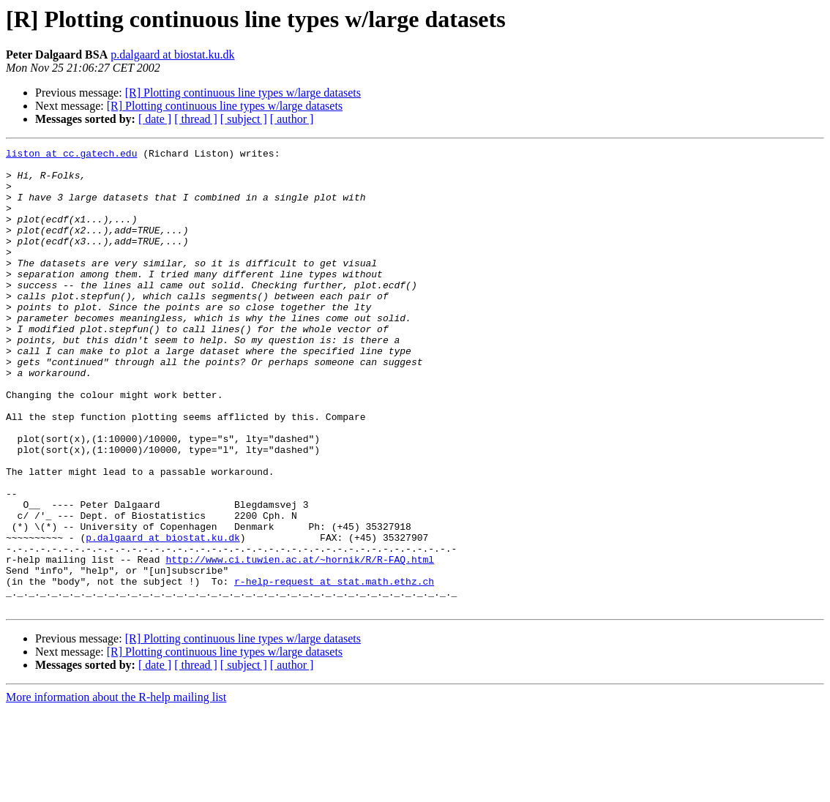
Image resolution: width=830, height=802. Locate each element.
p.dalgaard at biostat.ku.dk (172, 54)
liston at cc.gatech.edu (71, 155)
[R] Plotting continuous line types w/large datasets (243, 92)
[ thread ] (195, 119)
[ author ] (292, 119)
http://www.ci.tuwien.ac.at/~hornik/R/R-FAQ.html (299, 642)
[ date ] (154, 119)
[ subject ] (243, 119)
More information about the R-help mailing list (116, 789)
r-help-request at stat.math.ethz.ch (334, 668)
